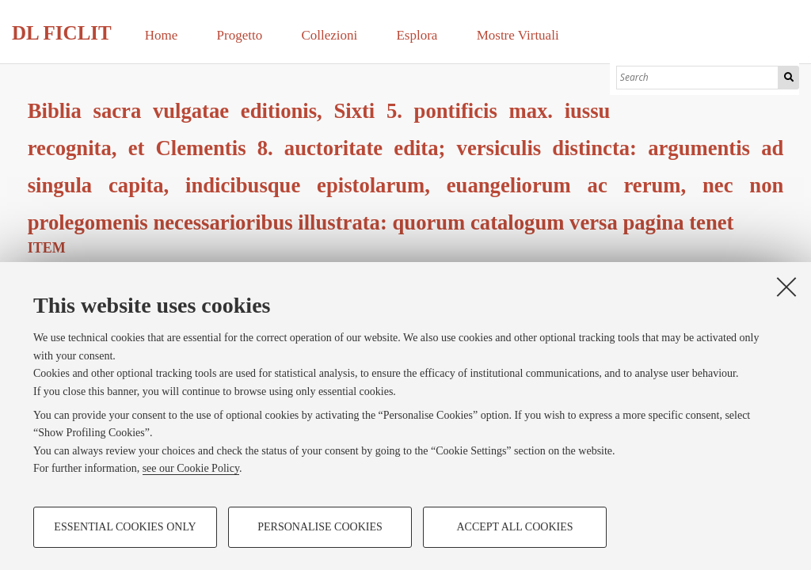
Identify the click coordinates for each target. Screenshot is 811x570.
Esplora (416, 35)
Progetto (240, 35)
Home (161, 35)
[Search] (697, 77)
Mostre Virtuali (518, 35)
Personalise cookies (320, 527)
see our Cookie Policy (191, 468)
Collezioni (329, 35)
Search (789, 77)
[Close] (786, 286)
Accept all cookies (514, 527)
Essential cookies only (125, 527)
